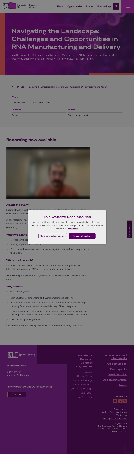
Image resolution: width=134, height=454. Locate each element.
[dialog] (67, 227)
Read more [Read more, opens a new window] (73, 228)
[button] (53, 236)
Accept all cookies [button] (82, 236)
